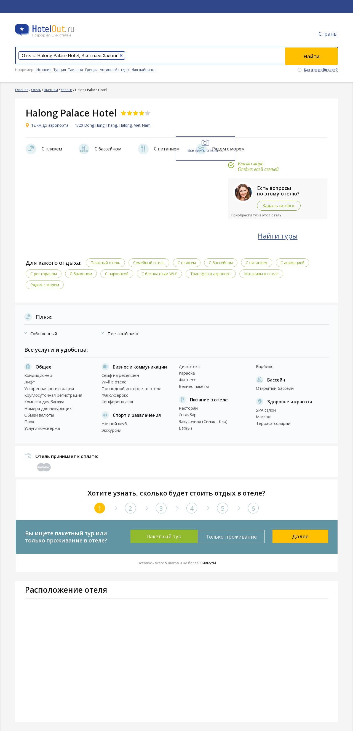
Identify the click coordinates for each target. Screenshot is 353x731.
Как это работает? (321, 70)
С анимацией (293, 262)
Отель (36, 90)
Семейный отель (149, 262)
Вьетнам (51, 90)
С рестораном (44, 273)
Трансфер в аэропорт (211, 273)
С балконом (81, 273)
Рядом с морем (45, 284)
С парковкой (117, 273)
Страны (328, 34)
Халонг (66, 90)
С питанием (257, 262)
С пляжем (187, 262)
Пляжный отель (106, 262)
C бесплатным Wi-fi (160, 273)
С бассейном (221, 262)
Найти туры (283, 235)
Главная (21, 90)
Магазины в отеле (262, 273)
